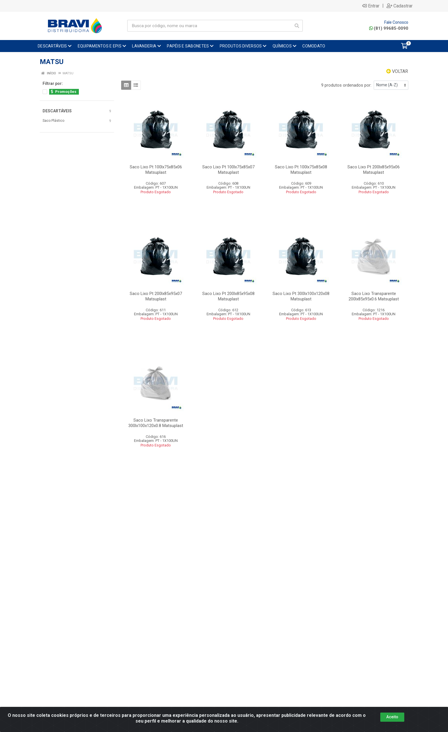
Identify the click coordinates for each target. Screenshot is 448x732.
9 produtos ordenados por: (346, 85)
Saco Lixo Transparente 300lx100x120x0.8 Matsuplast (155, 423)
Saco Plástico (53, 121)
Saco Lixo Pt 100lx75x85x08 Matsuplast (301, 169)
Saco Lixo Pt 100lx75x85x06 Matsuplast (156, 169)
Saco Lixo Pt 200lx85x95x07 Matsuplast (156, 296)
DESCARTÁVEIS (57, 111)
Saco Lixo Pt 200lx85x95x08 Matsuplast (228, 296)
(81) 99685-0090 (388, 28)
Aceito (392, 717)
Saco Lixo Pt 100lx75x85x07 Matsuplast (228, 169)
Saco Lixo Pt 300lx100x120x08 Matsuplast (301, 296)
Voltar (397, 71)
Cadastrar (400, 5)
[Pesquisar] (297, 26)
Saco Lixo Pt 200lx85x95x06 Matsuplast (373, 169)
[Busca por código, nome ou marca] (209, 26)
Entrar (370, 5)
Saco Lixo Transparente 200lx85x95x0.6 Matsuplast (374, 296)
